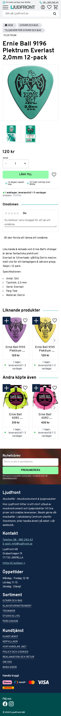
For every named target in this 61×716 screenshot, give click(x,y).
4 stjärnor (14, 213)
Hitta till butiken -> (14, 563)
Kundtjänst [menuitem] (10, 637)
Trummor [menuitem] (9, 611)
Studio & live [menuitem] (11, 616)
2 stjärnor (8, 213)
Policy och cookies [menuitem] (15, 652)
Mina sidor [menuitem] (10, 667)
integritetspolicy (10, 478)
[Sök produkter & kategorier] (28, 14)
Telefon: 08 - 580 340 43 (18, 540)
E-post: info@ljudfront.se (17, 544)
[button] (5, 7)
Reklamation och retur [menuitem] (18, 657)
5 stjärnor (17, 213)
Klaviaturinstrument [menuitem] (17, 606)
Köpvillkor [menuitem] (10, 642)
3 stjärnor (11, 213)
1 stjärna (5, 213)
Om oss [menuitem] (7, 662)
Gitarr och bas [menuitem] (12, 601)
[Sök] (54, 14)
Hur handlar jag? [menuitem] (14, 647)
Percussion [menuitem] (10, 621)
